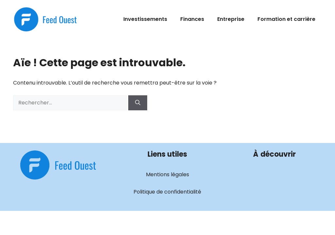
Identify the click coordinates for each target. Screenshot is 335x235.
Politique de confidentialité (167, 192)
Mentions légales (167, 174)
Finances (192, 19)
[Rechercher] (137, 102)
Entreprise (230, 19)
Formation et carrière (286, 19)
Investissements (145, 19)
